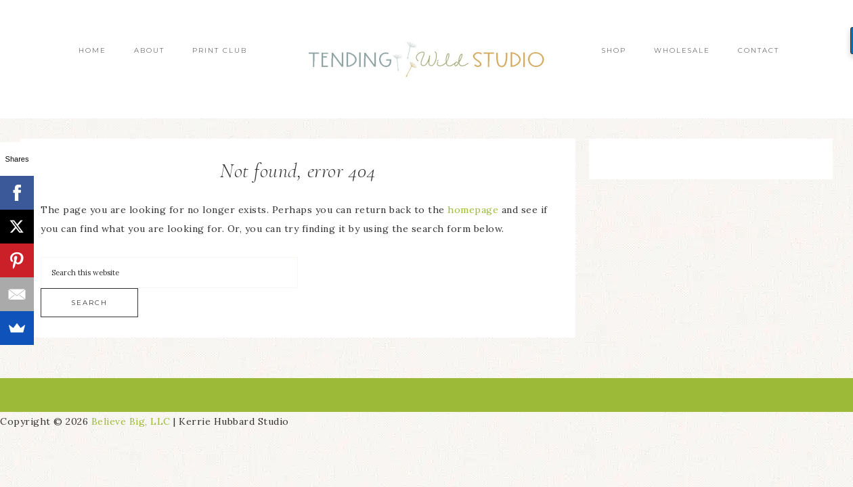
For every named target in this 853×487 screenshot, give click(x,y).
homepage (472, 210)
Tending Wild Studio (426, 59)
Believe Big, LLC (131, 421)
